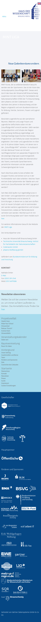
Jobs (2, 362)
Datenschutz (5, 371)
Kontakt (4, 373)
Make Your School (7, 323)
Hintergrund (7, 350)
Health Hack (5, 321)
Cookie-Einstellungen (8, 385)
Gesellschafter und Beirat (9, 355)
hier (2, 218)
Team (3, 357)
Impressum (5, 383)
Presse (3, 378)
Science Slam (5, 331)
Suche (3, 381)
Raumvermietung (10, 344)
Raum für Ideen (6, 346)
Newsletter (5, 376)
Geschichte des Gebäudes (9, 364)
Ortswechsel (5, 326)
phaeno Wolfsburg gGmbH (13, 250)
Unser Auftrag (6, 352)
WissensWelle (6, 333)
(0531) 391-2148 (10, 278)
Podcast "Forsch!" (6, 328)
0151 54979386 (11, 281)
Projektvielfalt (8, 319)
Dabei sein (4, 340)
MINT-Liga (8, 227)
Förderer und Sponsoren (9, 360)
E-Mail (3, 275)
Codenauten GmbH (10, 247)
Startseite (6, 369)
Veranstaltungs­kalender (14, 337)
